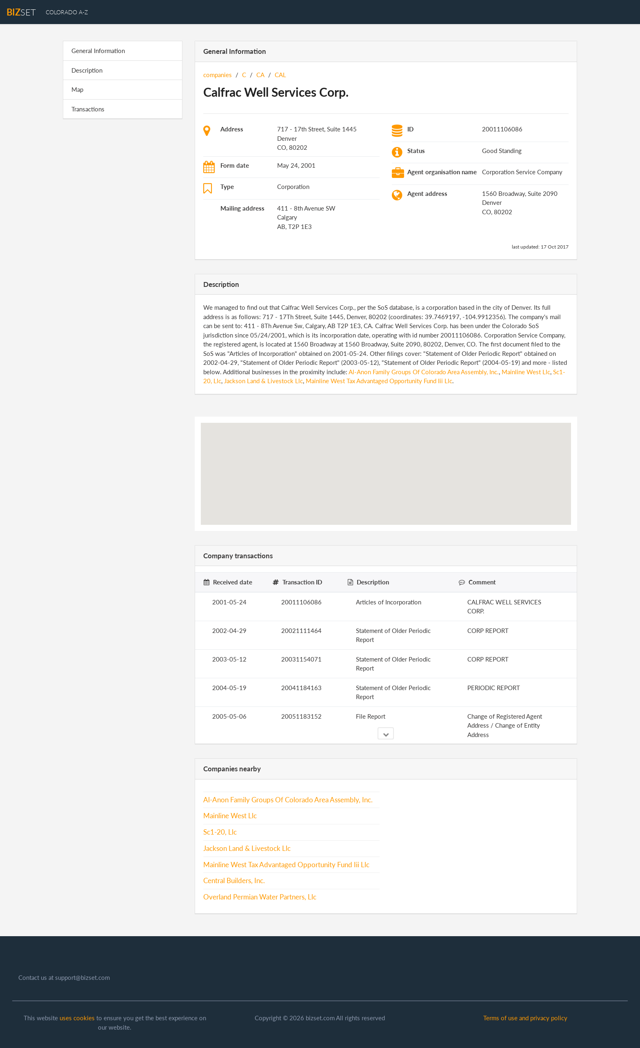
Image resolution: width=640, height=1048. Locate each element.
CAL (280, 74)
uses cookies (77, 1017)
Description (86, 70)
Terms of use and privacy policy (525, 1017)
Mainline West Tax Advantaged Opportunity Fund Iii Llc (379, 380)
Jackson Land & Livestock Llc (263, 380)
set (21, 12)
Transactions (87, 109)
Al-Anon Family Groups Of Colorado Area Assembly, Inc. (424, 371)
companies (217, 74)
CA (260, 74)
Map (77, 89)
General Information (98, 50)
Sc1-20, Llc (220, 832)
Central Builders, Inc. (234, 881)
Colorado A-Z (67, 12)
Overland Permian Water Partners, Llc (259, 897)
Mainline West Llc (526, 371)
